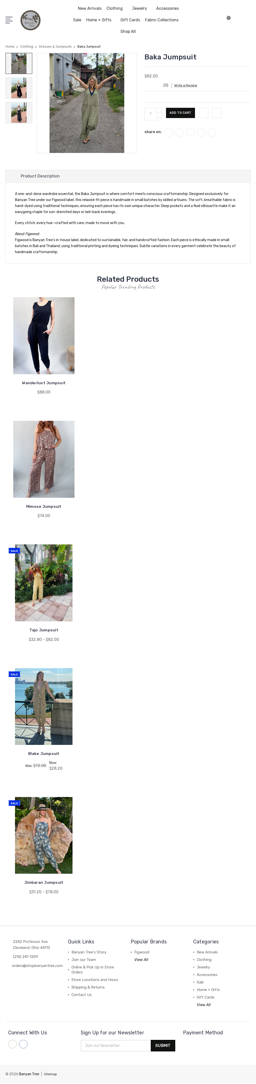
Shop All (128, 31)
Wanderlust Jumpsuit (44, 384)
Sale (77, 20)
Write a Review (190, 85)
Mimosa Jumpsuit (44, 507)
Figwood (141, 952)
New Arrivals (90, 8)
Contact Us (82, 995)
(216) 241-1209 (25, 957)
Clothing (116, 8)
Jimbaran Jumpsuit (44, 883)
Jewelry (141, 8)
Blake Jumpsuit (44, 754)
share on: (153, 132)
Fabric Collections (164, 20)
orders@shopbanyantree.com (37, 966)
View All (141, 960)
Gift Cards (130, 20)
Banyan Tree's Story (89, 952)
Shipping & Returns (88, 988)
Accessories (169, 8)
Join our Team (84, 960)
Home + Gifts (101, 20)
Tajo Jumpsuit (43, 631)
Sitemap (51, 1075)
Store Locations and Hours (95, 980)
